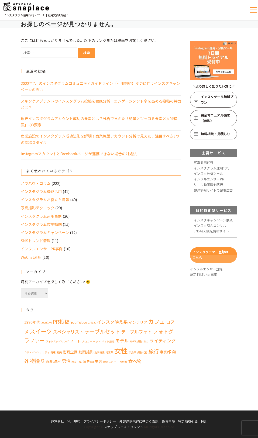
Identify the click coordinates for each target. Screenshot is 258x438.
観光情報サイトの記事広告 (213, 190)
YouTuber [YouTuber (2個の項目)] (78, 322)
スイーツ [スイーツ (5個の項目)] (41, 331)
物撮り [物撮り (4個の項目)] (37, 360)
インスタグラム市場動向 (41, 224)
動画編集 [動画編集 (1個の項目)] (99, 352)
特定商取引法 (188, 421)
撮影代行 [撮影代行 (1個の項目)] (142, 352)
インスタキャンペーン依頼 (213, 220)
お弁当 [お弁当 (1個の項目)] (92, 322)
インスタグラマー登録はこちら (210, 255)
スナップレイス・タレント (123, 426)
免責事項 (168, 421)
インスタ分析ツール (208, 173)
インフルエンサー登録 (206, 269)
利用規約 (73, 421)
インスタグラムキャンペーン (45, 232)
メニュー (254, 10)
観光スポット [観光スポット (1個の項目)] (111, 362)
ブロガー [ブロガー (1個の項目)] (87, 341)
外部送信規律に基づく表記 (138, 421)
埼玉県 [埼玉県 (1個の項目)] (109, 352)
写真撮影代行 (203, 162)
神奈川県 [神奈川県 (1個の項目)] (77, 362)
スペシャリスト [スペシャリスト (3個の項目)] (68, 331)
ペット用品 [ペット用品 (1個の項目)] (108, 341)
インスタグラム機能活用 (41, 191)
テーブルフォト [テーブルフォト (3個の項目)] (136, 331)
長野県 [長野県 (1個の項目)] (123, 362)
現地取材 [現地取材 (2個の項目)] (53, 361)
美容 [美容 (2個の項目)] (98, 361)
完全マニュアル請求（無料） (215, 118)
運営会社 (57, 421)
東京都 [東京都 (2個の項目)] (165, 352)
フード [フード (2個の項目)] (75, 341)
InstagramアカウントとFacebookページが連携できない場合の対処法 (79, 153)
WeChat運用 (31, 257)
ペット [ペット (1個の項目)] (97, 341)
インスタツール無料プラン (217, 99)
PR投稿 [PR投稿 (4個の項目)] (61, 321)
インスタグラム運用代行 (212, 168)
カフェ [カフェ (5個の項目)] (156, 321)
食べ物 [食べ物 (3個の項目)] (134, 361)
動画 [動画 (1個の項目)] (59, 352)
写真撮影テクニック (37, 207)
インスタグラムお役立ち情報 (45, 199)
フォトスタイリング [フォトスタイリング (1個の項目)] (57, 341)
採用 (204, 421)
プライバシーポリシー (99, 421)
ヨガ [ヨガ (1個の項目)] (145, 341)
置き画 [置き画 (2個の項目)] (88, 361)
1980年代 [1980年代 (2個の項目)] (32, 322)
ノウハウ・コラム (36, 183)
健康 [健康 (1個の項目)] (53, 352)
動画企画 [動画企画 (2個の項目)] (70, 352)
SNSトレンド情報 (36, 240)
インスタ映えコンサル (210, 225)
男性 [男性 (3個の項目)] (66, 361)
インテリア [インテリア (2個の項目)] (138, 322)
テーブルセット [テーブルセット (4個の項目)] (102, 331)
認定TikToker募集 (203, 274)
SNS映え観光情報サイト (211, 231)
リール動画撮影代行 (208, 184)
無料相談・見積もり (215, 133)
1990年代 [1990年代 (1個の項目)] (46, 322)
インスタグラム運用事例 (41, 216)
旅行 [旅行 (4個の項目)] (153, 351)
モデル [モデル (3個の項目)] (122, 340)
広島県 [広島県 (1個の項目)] (132, 352)
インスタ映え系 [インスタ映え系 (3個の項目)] (112, 322)
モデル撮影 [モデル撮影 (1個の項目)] (136, 341)
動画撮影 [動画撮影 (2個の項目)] (86, 352)
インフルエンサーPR (209, 179)
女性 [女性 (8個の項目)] (121, 350)
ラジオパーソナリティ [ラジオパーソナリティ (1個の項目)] (37, 352)
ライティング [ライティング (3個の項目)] (162, 340)
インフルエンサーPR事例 (42, 249)
